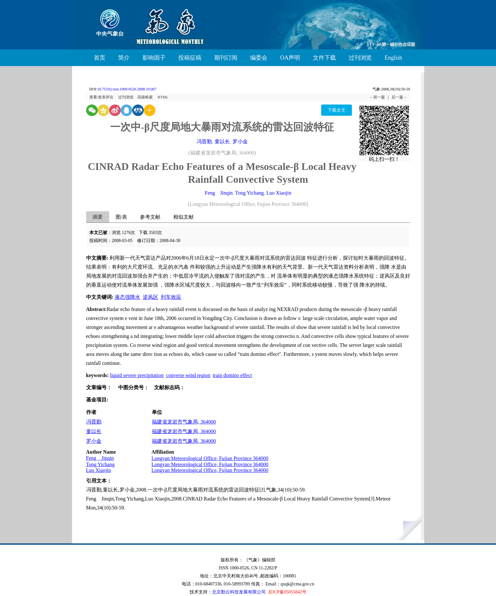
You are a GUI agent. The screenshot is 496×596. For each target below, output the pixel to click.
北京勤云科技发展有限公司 (239, 592)
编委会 (258, 58)
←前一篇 (377, 97)
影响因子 (154, 58)
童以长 (222, 141)
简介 (124, 58)
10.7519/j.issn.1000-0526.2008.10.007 (126, 89)
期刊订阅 (225, 58)
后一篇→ (399, 97)
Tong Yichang (249, 193)
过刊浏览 (360, 58)
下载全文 (337, 110)
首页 (99, 58)
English (393, 58)
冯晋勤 (204, 141)
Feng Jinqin (219, 193)
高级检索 (145, 97)
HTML (163, 97)
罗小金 (240, 141)
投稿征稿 (189, 58)
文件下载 (324, 58)
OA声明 (290, 58)
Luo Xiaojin (278, 193)
